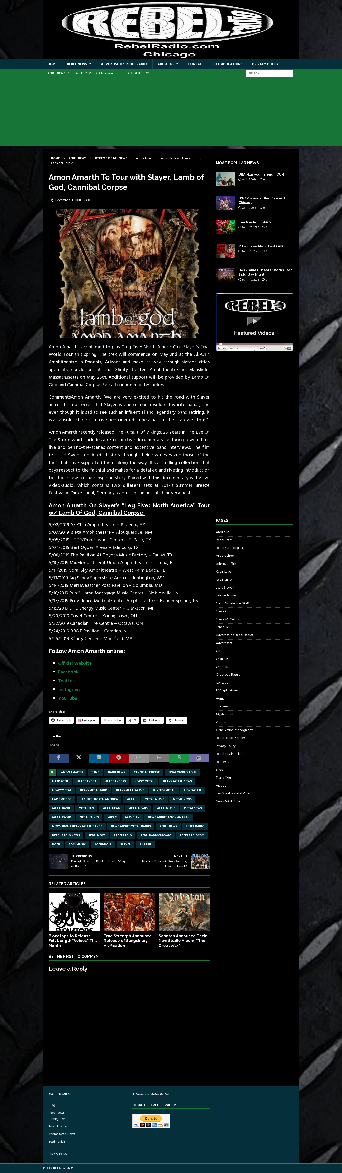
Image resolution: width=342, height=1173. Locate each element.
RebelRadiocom (192, 835)
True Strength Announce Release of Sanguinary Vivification (128, 941)
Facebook (68, 672)
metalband (61, 808)
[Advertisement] (171, 113)
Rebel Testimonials (229, 754)
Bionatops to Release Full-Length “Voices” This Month (73, 941)
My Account (224, 714)
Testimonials (57, 1141)
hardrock (60, 781)
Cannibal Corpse (147, 772)
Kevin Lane (223, 572)
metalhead (111, 808)
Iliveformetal (164, 790)
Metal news (182, 799)
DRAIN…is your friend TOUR (261, 174)
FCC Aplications (228, 64)
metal (131, 799)
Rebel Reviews (58, 1126)
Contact (196, 64)
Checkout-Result (228, 674)
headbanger (86, 781)
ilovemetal (193, 790)
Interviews (223, 706)
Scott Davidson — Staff (232, 603)
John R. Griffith (226, 564)
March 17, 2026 (250, 227)
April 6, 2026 (249, 179)
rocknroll (103, 844)
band (95, 772)
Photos (221, 722)
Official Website (75, 663)
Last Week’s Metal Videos (234, 793)
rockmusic (77, 844)
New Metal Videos (229, 801)
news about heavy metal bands (77, 826)
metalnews (193, 808)
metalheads (138, 808)
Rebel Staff (224, 540)
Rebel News (77, 64)
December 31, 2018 (68, 200)
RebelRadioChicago (155, 835)
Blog (52, 1105)
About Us (165, 64)
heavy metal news (177, 781)
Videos (221, 785)
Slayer (125, 844)
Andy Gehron (225, 556)
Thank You (223, 777)
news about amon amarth (169, 817)
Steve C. (222, 611)
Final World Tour (182, 772)
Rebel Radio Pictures (230, 738)
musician (132, 817)
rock (56, 844)
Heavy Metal (144, 781)
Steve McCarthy (227, 619)
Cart (219, 651)
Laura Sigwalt (225, 587)
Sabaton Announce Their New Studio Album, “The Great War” (183, 941)
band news (116, 772)
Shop (219, 770)
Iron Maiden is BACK (255, 222)
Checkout (223, 667)
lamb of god (62, 799)
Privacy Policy (265, 64)
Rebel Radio (195, 826)
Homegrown (57, 1119)
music (112, 817)
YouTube (67, 698)
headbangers (115, 781)
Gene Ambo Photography (234, 730)
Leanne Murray (226, 595)
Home (52, 64)
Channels (222, 659)
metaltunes (89, 817)
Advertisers (224, 643)
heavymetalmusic (130, 790)
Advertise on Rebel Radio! (124, 64)
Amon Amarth (72, 772)
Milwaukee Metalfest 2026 (261, 246)
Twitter (66, 681)
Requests (222, 762)
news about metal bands (131, 826)
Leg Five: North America (99, 799)
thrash (145, 844)
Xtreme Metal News (62, 1134)
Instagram (69, 690)
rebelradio (123, 835)
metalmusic (165, 808)
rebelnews (96, 835)
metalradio (61, 817)
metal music (154, 799)
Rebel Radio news (66, 835)
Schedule (222, 627)
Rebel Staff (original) (230, 548)
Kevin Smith (224, 580)
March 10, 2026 (250, 280)
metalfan (86, 808)
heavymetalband (93, 790)
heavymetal (61, 790)
